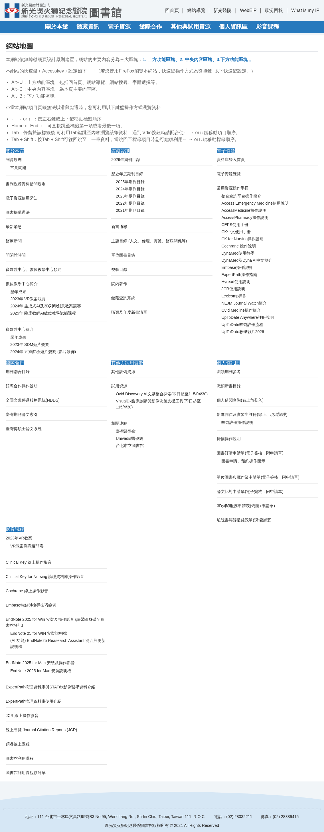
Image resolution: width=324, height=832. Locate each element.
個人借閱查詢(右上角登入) (240, 400)
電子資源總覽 (229, 174)
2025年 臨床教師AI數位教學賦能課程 (43, 313)
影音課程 (267, 26)
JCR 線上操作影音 (22, 715)
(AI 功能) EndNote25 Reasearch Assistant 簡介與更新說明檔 (58, 643)
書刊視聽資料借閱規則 (26, 184)
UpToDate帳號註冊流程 (242, 324)
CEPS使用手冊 (234, 224)
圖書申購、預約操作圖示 (243, 461)
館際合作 (150, 26)
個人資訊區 (233, 26)
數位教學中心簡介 (22, 283)
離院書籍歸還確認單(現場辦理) (244, 520)
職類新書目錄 (229, 386)
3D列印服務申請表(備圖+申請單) (246, 505)
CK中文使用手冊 (236, 231)
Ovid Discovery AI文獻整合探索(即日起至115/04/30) (162, 394)
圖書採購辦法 (18, 212)
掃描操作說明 (229, 438)
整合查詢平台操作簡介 (241, 196)
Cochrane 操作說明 (238, 246)
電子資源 (119, 26)
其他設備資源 (123, 371)
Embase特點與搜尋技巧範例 (31, 605)
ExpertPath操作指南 (239, 274)
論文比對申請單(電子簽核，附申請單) (250, 491)
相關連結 (119, 423)
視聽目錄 (119, 269)
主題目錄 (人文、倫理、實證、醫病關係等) (149, 241)
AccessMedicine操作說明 (243, 210)
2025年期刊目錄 (130, 182)
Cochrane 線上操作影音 (27, 591)
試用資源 (119, 386)
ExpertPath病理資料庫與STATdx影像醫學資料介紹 (50, 687)
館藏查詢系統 (123, 298)
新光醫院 (222, 10)
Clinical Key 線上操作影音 (29, 562)
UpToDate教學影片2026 (242, 331)
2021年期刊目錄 (130, 210)
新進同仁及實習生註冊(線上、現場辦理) (252, 414)
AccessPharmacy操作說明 (244, 217)
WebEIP (248, 10)
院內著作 (119, 283)
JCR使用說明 (233, 289)
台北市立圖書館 (130, 445)
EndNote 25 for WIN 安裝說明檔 (38, 633)
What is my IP (305, 10)
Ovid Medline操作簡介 (241, 310)
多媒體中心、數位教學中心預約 (34, 269)
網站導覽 (196, 10)
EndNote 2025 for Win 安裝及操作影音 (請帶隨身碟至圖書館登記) (55, 622)
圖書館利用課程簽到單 (26, 772)
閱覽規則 (14, 159)
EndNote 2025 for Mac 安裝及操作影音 (40, 662)
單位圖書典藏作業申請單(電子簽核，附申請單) (258, 477)
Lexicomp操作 (233, 296)
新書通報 (119, 226)
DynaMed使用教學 (237, 253)
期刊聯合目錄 (18, 371)
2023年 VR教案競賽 (28, 299)
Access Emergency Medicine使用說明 (255, 203)
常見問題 (18, 167)
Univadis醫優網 (129, 438)
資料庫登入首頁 (231, 159)
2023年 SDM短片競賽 (29, 344)
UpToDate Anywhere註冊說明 (247, 317)
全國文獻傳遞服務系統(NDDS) (33, 400)
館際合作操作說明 (22, 386)
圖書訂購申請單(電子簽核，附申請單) (250, 453)
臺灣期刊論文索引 (22, 414)
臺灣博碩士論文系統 (24, 428)
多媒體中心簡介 (20, 329)
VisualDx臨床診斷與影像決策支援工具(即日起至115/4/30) (158, 404)
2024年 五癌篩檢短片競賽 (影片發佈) (43, 351)
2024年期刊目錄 (130, 189)
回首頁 (172, 10)
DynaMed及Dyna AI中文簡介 (246, 260)
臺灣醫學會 (126, 431)
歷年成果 (18, 291)
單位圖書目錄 (123, 255)
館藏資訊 (87, 26)
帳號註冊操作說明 (237, 422)
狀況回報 (274, 10)
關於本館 (56, 26)
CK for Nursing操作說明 (242, 239)
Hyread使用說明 (235, 281)
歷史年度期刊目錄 (127, 174)
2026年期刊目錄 (125, 159)
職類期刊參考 (229, 371)
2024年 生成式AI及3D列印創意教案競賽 (45, 306)
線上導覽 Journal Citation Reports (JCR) (41, 730)
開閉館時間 (16, 255)
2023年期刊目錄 (130, 196)
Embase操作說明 (236, 267)
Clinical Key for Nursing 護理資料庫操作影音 (45, 576)
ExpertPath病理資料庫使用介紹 (33, 701)
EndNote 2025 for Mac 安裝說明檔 (40, 670)
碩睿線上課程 (18, 744)
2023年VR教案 (19, 538)
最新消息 (14, 226)
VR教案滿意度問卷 (27, 546)
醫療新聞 (14, 241)
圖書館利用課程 (20, 758)
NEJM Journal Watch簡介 (244, 303)
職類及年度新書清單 (129, 312)
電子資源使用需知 (22, 198)
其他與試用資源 (190, 26)
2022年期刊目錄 (130, 203)
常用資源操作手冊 (233, 188)
